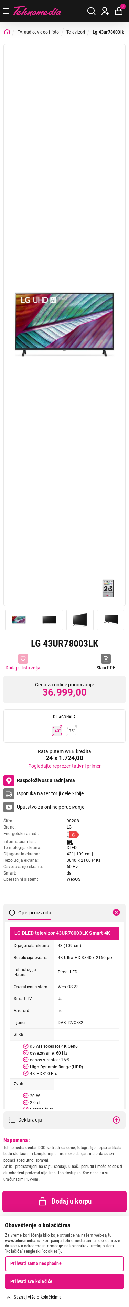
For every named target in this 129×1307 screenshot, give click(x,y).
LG (69, 827)
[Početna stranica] (7, 32)
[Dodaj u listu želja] (23, 662)
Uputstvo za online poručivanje (50, 807)
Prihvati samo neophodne (36, 1263)
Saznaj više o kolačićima (38, 1297)
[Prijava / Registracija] (105, 11)
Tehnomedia (37, 11)
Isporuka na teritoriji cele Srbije (50, 793)
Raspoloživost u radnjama (39, 780)
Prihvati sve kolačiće (31, 1281)
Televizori (75, 32)
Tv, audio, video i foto (38, 32)
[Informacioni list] (70, 841)
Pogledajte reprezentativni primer (64, 766)
